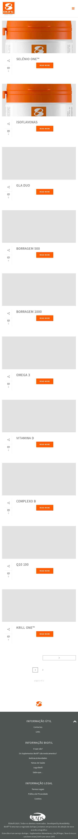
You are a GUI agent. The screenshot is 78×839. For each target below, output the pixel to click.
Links (38, 731)
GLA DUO (23, 185)
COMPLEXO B (26, 501)
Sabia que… (38, 772)
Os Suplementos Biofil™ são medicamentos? (38, 753)
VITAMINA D (25, 438)
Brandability (65, 823)
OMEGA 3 (23, 375)
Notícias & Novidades (38, 758)
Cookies (38, 798)
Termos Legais (38, 789)
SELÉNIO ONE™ (27, 59)
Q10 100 (22, 564)
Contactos (38, 727)
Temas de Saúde (38, 763)
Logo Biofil (38, 767)
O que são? (38, 748)
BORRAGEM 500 (28, 248)
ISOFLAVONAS (27, 122)
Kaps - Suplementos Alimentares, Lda (40, 833)
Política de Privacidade (38, 794)
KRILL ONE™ (25, 627)
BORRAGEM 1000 (29, 311)
